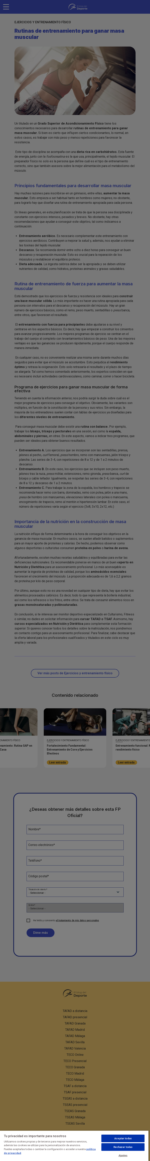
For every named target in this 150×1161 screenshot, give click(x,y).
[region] (74, 1145)
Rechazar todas (123, 1147)
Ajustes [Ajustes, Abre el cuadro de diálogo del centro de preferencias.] (123, 1155)
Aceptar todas (123, 1138)
